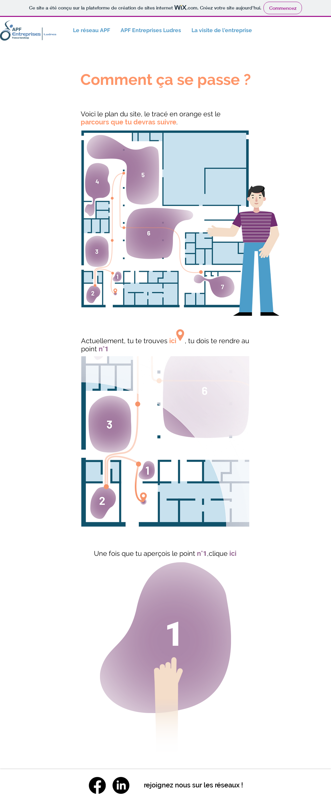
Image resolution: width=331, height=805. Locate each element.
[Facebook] (97, 785)
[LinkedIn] (120, 785)
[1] (175, 634)
